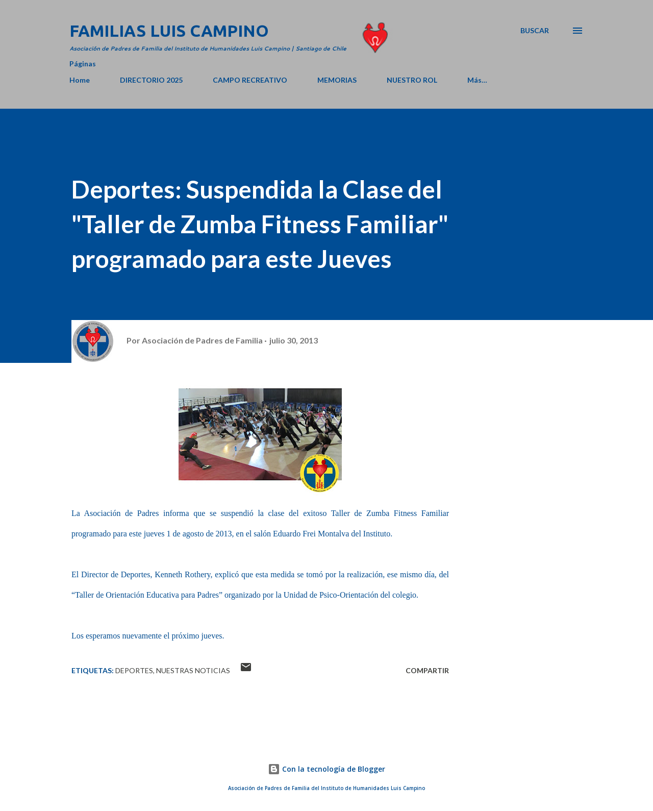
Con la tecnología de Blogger (326, 769)
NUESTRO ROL (412, 80)
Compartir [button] (427, 670)
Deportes (134, 670)
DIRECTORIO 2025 (151, 80)
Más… (477, 80)
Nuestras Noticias (193, 670)
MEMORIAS (337, 80)
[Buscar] (534, 30)
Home (79, 80)
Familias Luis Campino (169, 30)
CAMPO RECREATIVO (250, 80)
